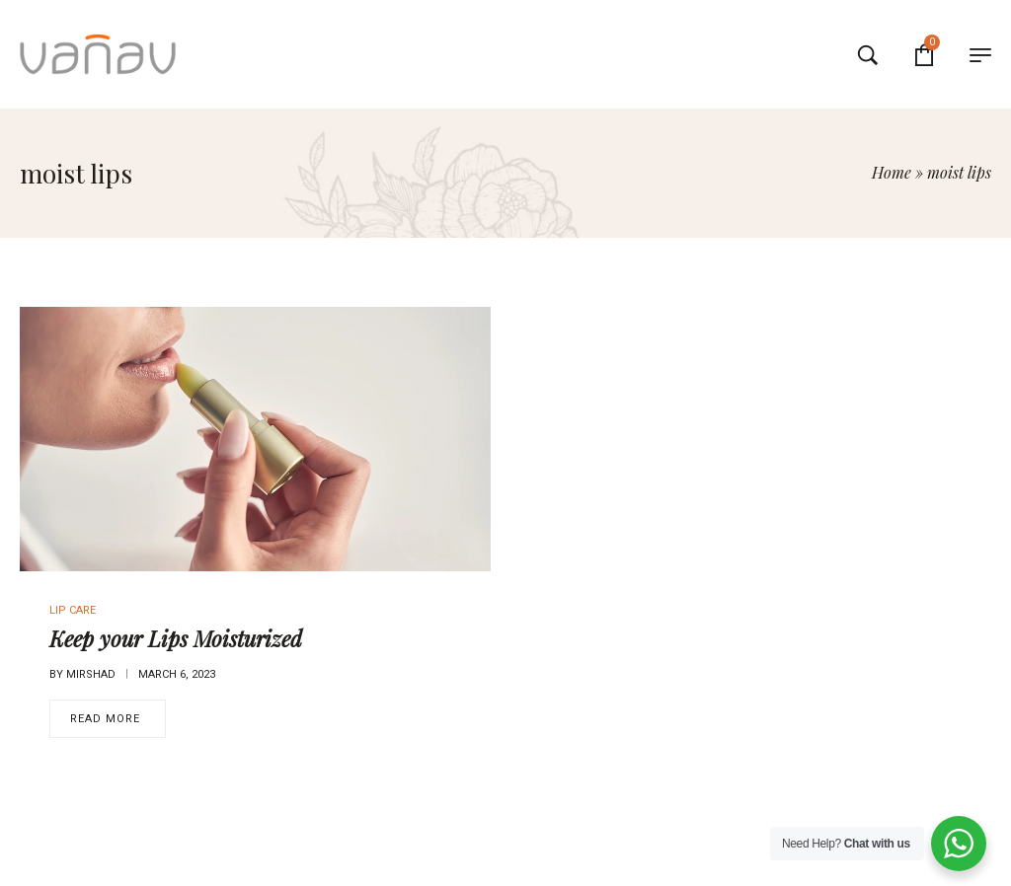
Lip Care (72, 610)
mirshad (91, 674)
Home (891, 172)
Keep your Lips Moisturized (175, 638)
